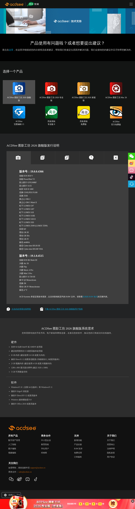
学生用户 (45, 449)
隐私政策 (111, 453)
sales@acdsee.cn (25, 472)
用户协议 (111, 457)
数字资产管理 (14, 440)
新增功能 (78, 440)
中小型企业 (46, 440)
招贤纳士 (111, 444)
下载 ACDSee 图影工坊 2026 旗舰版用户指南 (61, 309)
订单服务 (78, 457)
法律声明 (111, 449)
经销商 (44, 453)
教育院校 (45, 444)
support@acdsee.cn (37, 468)
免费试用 (78, 453)
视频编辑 (12, 453)
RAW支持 (78, 449)
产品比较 (78, 444)
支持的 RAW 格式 (90, 297)
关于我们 (111, 440)
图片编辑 (12, 449)
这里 (11, 50)
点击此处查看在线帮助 (19, 309)
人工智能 (12, 444)
